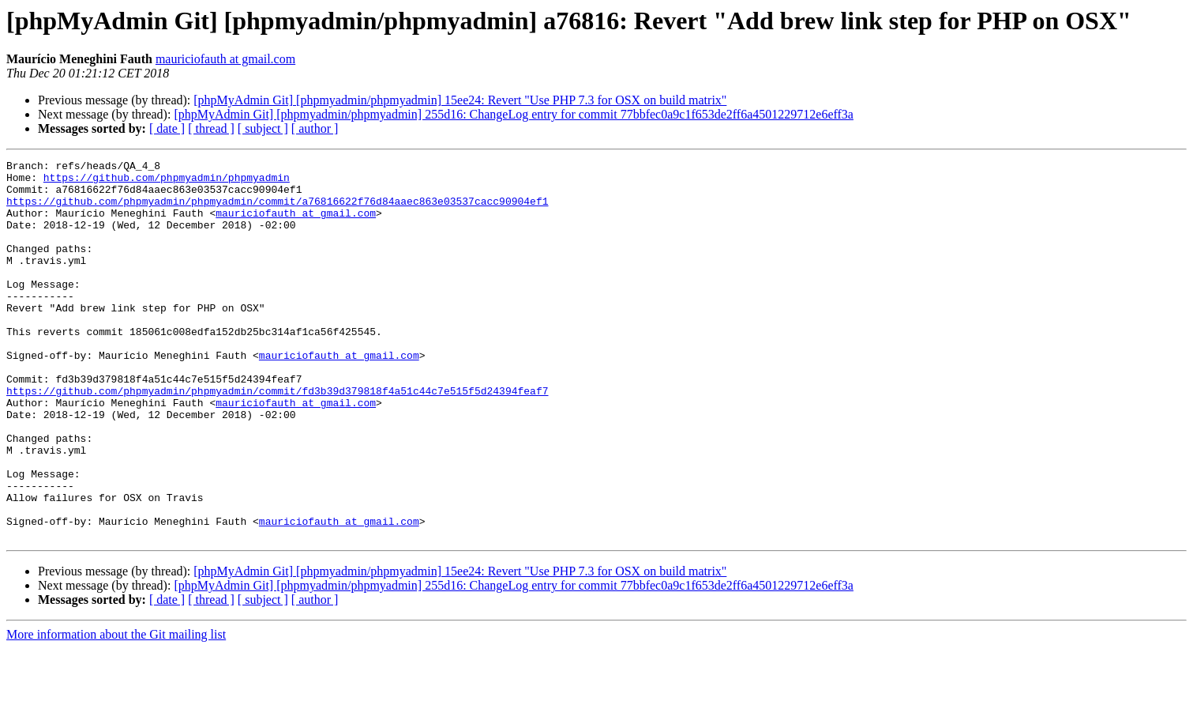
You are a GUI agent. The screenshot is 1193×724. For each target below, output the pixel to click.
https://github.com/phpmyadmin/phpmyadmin (166, 182)
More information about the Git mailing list (116, 710)
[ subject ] (263, 128)
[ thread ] (211, 128)
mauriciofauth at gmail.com (225, 59)
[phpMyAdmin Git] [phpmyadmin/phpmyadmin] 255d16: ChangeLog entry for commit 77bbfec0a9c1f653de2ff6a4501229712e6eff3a (513, 114)
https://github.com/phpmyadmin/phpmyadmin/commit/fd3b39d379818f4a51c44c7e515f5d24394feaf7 (277, 438)
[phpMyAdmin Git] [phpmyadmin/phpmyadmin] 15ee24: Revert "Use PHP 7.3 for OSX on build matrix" (459, 100)
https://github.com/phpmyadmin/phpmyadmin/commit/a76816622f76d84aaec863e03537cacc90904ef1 (277, 210)
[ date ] (167, 128)
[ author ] (315, 128)
